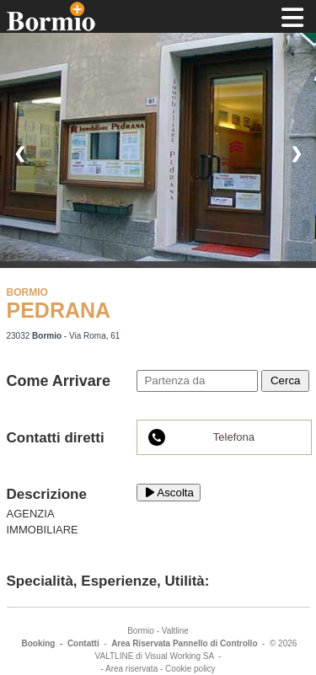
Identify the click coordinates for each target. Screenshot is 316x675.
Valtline (175, 630)
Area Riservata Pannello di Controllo (184, 643)
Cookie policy (190, 668)
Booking (38, 643)
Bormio (140, 630)
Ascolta (168, 492)
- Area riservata (129, 668)
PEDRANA (59, 310)
